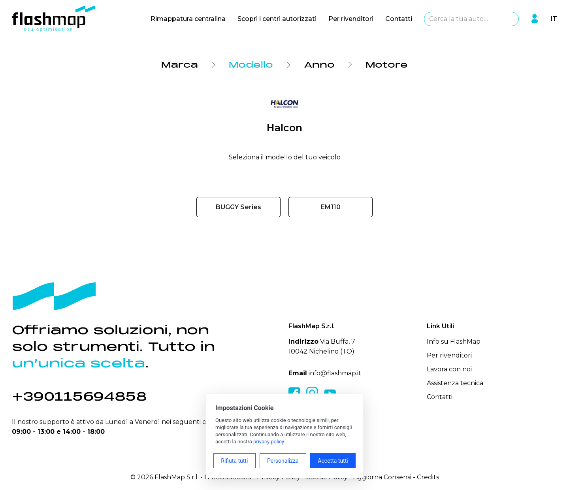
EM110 (331, 207)
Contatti (398, 19)
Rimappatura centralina (188, 19)
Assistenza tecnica (455, 383)
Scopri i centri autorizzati (277, 19)
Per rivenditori (350, 19)
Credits (428, 477)
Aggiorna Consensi (382, 477)
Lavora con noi (449, 369)
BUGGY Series (238, 207)
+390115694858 (79, 396)
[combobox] (471, 19)
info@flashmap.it (335, 373)
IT (553, 19)
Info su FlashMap (453, 341)
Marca (179, 65)
